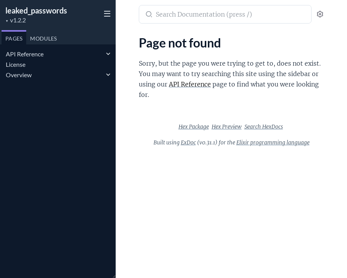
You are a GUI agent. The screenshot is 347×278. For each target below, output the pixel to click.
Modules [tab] (43, 38)
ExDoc (188, 142)
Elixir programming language (273, 142)
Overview (19, 74)
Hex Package (194, 126)
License (15, 64)
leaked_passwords (36, 10)
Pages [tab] (13, 38)
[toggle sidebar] (106, 14)
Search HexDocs (263, 127)
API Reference (25, 54)
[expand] (108, 54)
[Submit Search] (148, 15)
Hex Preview (227, 126)
